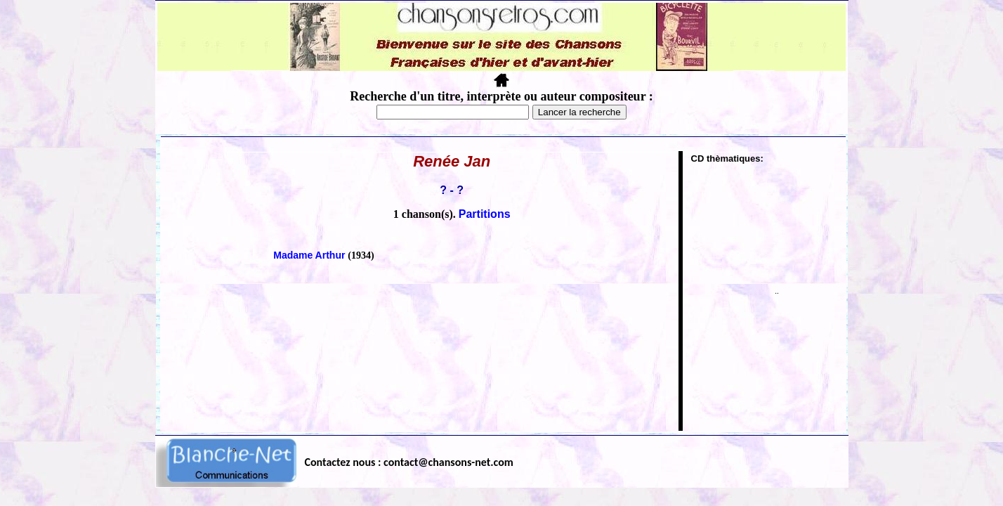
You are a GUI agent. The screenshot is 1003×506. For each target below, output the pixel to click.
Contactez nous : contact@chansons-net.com (409, 462)
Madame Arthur (310, 255)
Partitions (485, 214)
